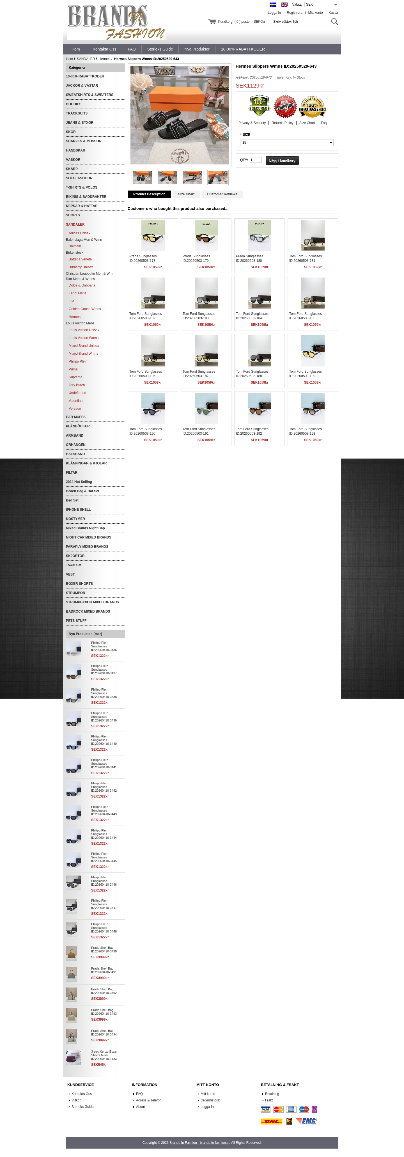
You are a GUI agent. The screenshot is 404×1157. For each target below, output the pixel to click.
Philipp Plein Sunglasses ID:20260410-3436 (104, 646)
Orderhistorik (210, 1100)
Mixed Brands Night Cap (85, 528)
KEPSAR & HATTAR (82, 206)
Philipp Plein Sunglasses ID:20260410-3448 (104, 927)
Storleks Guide (83, 1107)
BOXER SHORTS (79, 584)
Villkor (76, 1100)
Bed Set (72, 500)
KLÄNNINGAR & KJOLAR (86, 463)
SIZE (247, 135)
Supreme (75, 377)
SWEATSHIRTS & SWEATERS (89, 95)
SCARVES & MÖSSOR (83, 141)
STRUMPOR (75, 593)
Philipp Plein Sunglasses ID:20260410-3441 (104, 763)
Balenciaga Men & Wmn (84, 240)
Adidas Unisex (79, 233)
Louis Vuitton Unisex (84, 330)
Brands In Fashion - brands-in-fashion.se (199, 1143)
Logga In (274, 13)
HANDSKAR (75, 150)
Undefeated (77, 393)
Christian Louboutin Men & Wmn (90, 274)
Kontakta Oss (82, 1094)
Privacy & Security (252, 123)
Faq (324, 123)
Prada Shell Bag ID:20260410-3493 (104, 1011)
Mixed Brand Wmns (83, 354)
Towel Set (73, 565)
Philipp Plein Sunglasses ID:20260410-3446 (104, 881)
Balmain (75, 246)
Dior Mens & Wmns (80, 279)
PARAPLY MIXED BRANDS (87, 547)
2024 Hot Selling (79, 482)
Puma (73, 369)
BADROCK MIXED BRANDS (88, 611)
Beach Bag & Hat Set (82, 491)
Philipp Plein (78, 361)
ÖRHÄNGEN (76, 445)
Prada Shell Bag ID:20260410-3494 (104, 1032)
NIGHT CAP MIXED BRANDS (88, 537)
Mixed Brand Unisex (84, 346)
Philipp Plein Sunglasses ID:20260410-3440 (104, 740)
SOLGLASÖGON (79, 178)
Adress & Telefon (149, 1100)
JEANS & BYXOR (79, 123)
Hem (76, 49)
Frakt (269, 1100)
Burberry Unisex (81, 267)
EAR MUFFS (76, 417)
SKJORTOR (75, 556)
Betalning (272, 1094)
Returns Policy (282, 123)
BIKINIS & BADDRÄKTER (86, 197)
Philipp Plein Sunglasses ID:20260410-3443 (104, 810)
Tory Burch (77, 385)
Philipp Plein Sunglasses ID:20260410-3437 (104, 669)
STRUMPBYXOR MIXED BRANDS (92, 602)
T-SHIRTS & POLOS (81, 187)
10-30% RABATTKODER (85, 76)
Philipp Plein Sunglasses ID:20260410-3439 (104, 716)
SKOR (71, 132)
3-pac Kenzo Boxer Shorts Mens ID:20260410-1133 (104, 1055)
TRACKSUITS (77, 113)
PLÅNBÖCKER (78, 426)
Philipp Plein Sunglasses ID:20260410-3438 (104, 693)
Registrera (294, 13)
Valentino (75, 401)
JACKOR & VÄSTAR (82, 86)
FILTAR (71, 473)
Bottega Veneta (80, 259)
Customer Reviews (222, 194)
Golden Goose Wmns (85, 309)
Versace (75, 409)
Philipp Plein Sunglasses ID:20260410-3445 (104, 857)
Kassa (333, 13)
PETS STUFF (76, 621)
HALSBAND (75, 454)
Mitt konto (315, 13)
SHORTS (73, 215)
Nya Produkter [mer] (85, 634)
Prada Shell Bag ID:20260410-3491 (104, 970)
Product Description (149, 194)
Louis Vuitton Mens (80, 323)
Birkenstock (74, 253)
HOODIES (73, 104)
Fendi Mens (77, 293)
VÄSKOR (73, 160)
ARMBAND (74, 435)
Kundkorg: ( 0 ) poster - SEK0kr (241, 22)
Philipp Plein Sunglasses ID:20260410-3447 (104, 904)
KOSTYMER (75, 519)
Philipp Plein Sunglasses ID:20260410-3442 (104, 787)
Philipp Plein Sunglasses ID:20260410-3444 (104, 834)
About (140, 1107)
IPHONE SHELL (78, 510)
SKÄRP (72, 169)
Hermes (105, 59)
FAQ (139, 1094)
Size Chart (307, 123)
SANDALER (86, 59)
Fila (71, 301)
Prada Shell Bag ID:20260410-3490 (104, 949)
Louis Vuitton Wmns (83, 338)
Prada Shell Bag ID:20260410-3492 (104, 991)
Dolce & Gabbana (82, 285)
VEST (70, 574)
